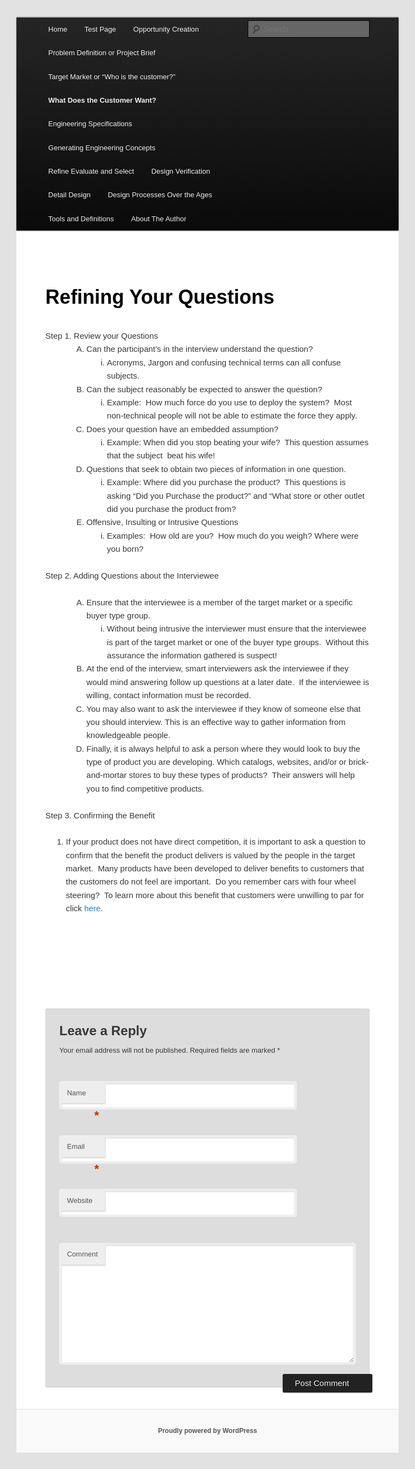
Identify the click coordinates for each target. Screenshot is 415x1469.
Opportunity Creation (166, 29)
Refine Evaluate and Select (91, 171)
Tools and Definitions (81, 219)
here (92, 908)
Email (83, 1149)
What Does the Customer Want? (102, 100)
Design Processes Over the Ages (160, 195)
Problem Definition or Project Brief (101, 53)
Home (57, 29)
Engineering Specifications (90, 124)
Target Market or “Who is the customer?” (112, 77)
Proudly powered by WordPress (207, 1431)
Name (83, 1096)
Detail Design (69, 195)
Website (79, 1200)
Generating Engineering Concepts (101, 148)
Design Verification (181, 171)
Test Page (100, 29)
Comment (82, 1254)
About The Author (158, 219)
